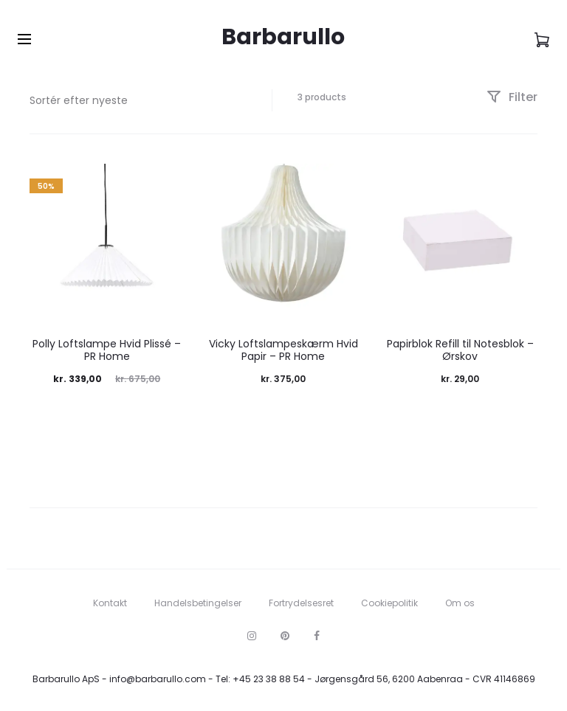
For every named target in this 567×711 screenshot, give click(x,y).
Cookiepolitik (389, 603)
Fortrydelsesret (301, 603)
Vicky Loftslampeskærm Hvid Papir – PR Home (283, 350)
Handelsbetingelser (197, 603)
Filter (512, 97)
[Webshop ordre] (140, 100)
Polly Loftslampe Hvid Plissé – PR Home (106, 350)
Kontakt (110, 603)
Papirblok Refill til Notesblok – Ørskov (460, 350)
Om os (460, 603)
